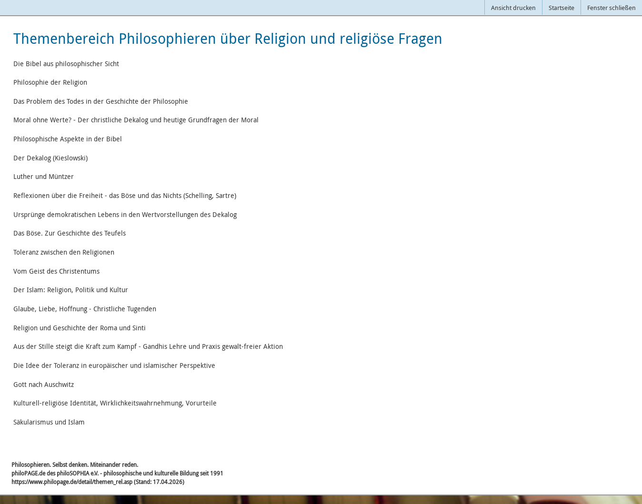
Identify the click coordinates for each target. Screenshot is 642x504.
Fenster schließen (611, 7)
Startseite (561, 7)
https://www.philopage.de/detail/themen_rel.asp (71, 481)
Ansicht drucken (513, 7)
